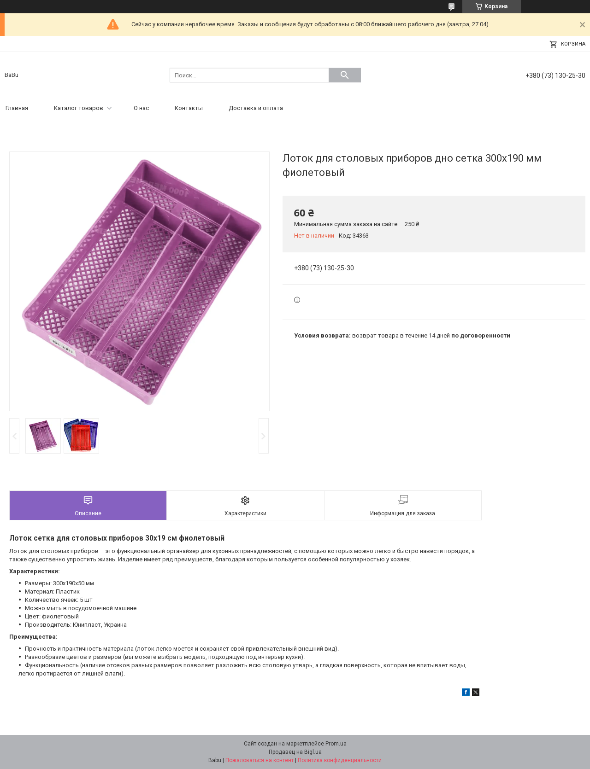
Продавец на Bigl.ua (295, 752)
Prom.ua (336, 743)
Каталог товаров (78, 108)
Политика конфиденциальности (340, 760)
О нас (141, 108)
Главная (17, 108)
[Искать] (345, 75)
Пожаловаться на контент (259, 760)
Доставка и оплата (256, 108)
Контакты (189, 108)
